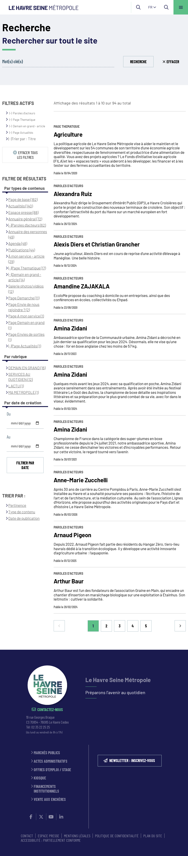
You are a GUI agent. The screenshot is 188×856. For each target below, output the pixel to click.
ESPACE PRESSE (48, 835)
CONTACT (27, 835)
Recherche (138, 61)
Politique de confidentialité (117, 835)
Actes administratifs (50, 761)
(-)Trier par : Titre (22, 138)
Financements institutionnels (46, 788)
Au (8, 436)
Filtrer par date (25, 465)
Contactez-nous (50, 709)
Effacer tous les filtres (27, 155)
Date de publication (24, 518)
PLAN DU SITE (152, 835)
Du (9, 413)
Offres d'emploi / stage (52, 769)
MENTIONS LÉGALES (77, 835)
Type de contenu (21, 511)
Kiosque (40, 778)
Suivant (180, 625)
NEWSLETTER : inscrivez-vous (132, 760)
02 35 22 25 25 (40, 727)
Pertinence (17, 505)
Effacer (173, 61)
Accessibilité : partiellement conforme (51, 840)
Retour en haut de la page (177, 649)
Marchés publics (47, 752)
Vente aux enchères (50, 799)
